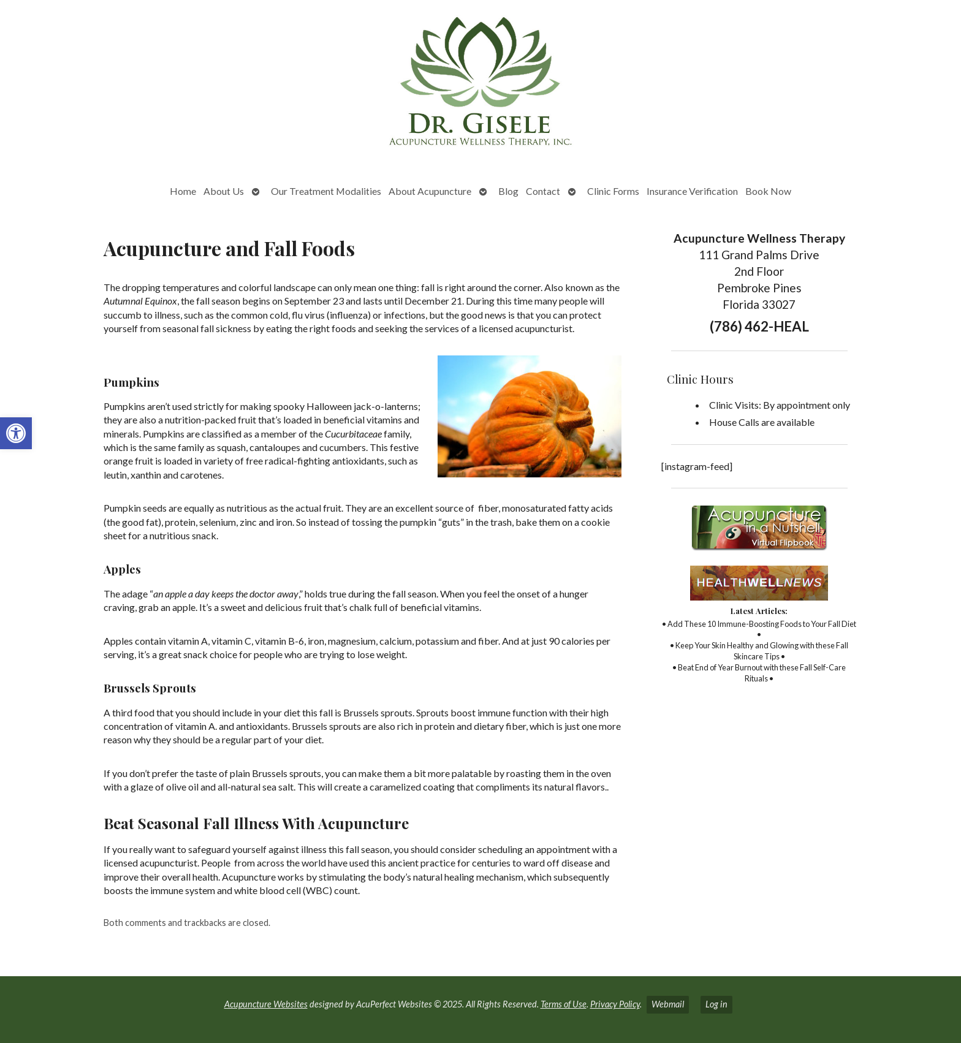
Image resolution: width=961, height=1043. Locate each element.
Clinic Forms (613, 191)
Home (183, 191)
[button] (16, 433)
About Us (223, 191)
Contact (543, 191)
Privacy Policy (615, 1004)
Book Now (768, 191)
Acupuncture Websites (266, 1004)
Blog (508, 191)
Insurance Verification (692, 191)
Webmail (667, 1004)
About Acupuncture (430, 191)
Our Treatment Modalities (326, 191)
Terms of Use (564, 1004)
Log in (716, 1004)
